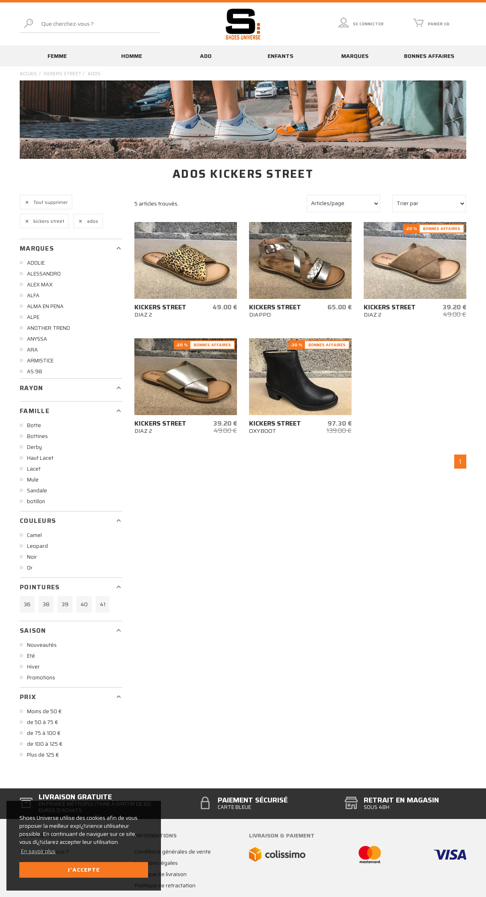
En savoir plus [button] (38, 851)
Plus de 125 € (43, 755)
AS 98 (34, 371)
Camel (34, 535)
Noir (32, 557)
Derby (34, 447)
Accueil (28, 73)
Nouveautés (42, 645)
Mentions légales (156, 862)
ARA (32, 350)
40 (84, 604)
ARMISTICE (40, 360)
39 (65, 604)
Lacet (34, 469)
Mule (33, 479)
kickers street (62, 73)
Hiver (33, 666)
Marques (355, 55)
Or (30, 568)
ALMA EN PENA (45, 306)
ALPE (33, 317)
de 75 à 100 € (43, 733)
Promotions (41, 677)
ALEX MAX (40, 284)
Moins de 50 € (44, 711)
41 (102, 604)
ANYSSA (37, 339)
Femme (57, 55)
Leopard (37, 546)
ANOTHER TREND (48, 328)
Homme (131, 55)
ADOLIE (36, 263)
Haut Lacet (40, 458)
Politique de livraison (160, 874)
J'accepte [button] (83, 869)
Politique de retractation (165, 885)
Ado (206, 55)
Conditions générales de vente (172, 851)
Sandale (37, 490)
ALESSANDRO (44, 274)
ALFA (33, 295)
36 (27, 604)
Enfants (280, 55)
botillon (36, 501)
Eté (31, 656)
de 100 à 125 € (44, 744)
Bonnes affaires (429, 55)
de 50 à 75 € (42, 722)
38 (46, 604)
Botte (34, 425)
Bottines (37, 436)
